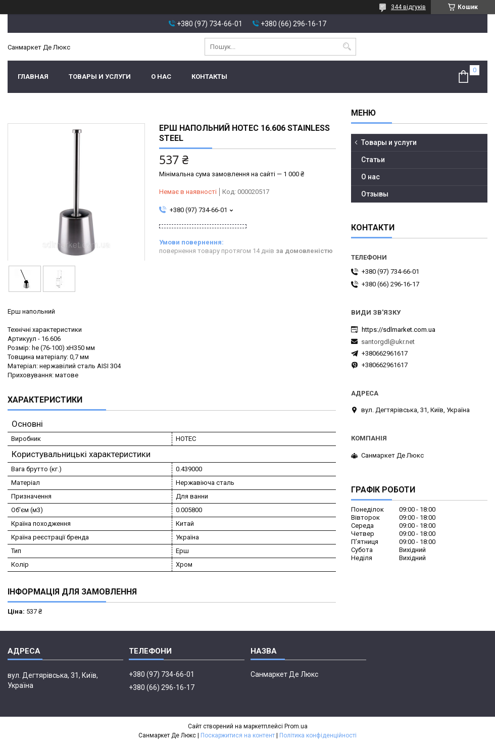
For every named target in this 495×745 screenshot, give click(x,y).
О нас (161, 76)
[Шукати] (347, 47)
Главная (33, 76)
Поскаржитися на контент (238, 735)
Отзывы (374, 194)
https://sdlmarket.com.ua (398, 329)
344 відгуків (408, 7)
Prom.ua (296, 726)
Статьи (373, 160)
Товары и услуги (100, 76)
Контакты (209, 76)
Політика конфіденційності (318, 735)
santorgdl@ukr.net (388, 341)
